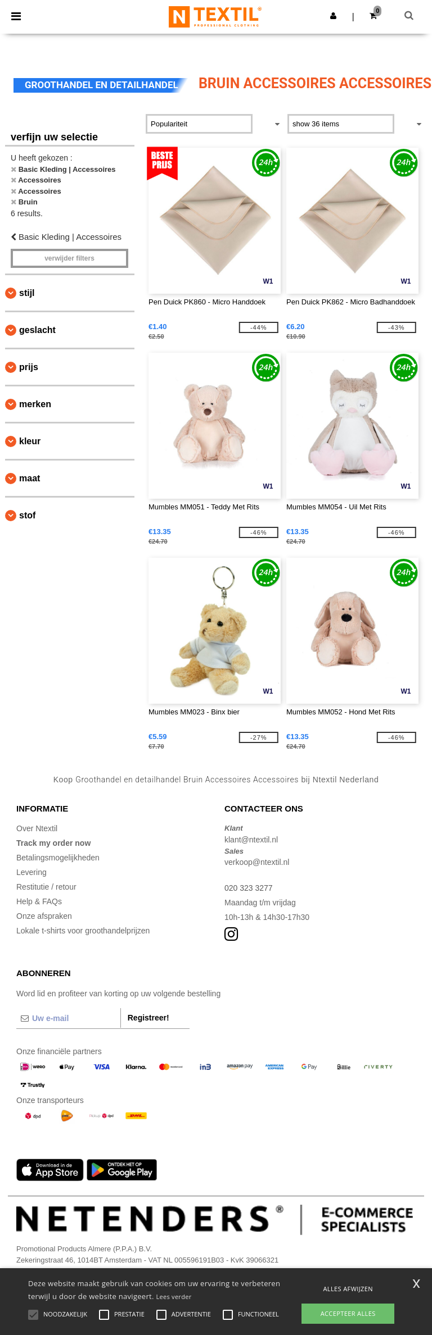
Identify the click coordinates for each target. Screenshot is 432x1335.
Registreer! (148, 1017)
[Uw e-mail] (68, 1018)
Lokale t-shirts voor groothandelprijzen (83, 930)
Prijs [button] (28, 367)
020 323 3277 (248, 887)
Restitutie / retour (46, 886)
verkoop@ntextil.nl (256, 862)
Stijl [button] (27, 293)
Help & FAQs (39, 901)
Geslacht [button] (37, 330)
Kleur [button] (29, 441)
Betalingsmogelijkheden (58, 857)
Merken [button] (35, 404)
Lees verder (173, 1296)
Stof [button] (27, 515)
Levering (31, 872)
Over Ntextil (36, 828)
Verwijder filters (69, 258)
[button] (333, 15)
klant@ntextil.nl (251, 839)
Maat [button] (29, 478)
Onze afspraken (44, 916)
